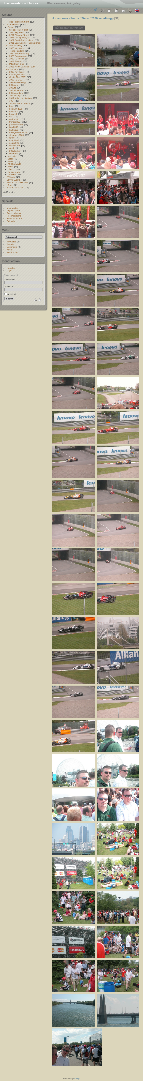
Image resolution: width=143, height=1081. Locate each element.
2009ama (13, 85)
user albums (13, 24)
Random (13, 153)
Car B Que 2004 (17, 74)
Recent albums (14, 215)
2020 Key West (16, 48)
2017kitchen (15, 151)
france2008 (14, 122)
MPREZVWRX (15, 164)
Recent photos (14, 213)
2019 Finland (15, 61)
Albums (7, 14)
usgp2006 (14, 143)
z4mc (9, 185)
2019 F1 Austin (16, 58)
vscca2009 (14, 145)
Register (11, 268)
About (9, 249)
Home (56, 18)
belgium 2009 (16, 109)
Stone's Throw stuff (18, 30)
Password (9, 286)
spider (12, 137)
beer (11, 106)
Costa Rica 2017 (17, 77)
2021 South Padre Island (21, 40)
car (10, 116)
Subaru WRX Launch (19, 103)
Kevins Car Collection (17, 182)
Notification (12, 252)
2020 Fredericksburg (19, 53)
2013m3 (11, 177)
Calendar (11, 221)
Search (10, 244)
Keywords (11, 241)
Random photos (14, 218)
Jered (10, 158)
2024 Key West (16, 32)
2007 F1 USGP (16, 79)
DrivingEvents (13, 180)
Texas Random (16, 51)
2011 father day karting (20, 98)
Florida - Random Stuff (18, 21)
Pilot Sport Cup (16, 64)
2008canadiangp (17, 82)
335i (11, 101)
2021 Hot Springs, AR (19, 37)
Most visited (12, 208)
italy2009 (13, 127)
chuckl (11, 169)
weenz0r (12, 156)
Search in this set (71, 27)
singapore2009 (16, 135)
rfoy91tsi (12, 174)
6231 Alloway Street (19, 35)
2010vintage (15, 95)
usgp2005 (14, 140)
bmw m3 (13, 111)
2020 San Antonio (18, 56)
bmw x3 (13, 114)
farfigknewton (14, 172)
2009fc (12, 87)
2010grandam (16, 93)
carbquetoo (14, 119)
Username (9, 279)
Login (9, 270)
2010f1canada (16, 90)
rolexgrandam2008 (18, 132)
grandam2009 (16, 124)
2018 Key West (16, 72)
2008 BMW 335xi (15, 187)
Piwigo (77, 1078)
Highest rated (13, 210)
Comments (12, 247)
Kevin (10, 161)
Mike (10, 166)
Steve (11, 27)
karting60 (13, 130)
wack (11, 148)
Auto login (10, 294)
